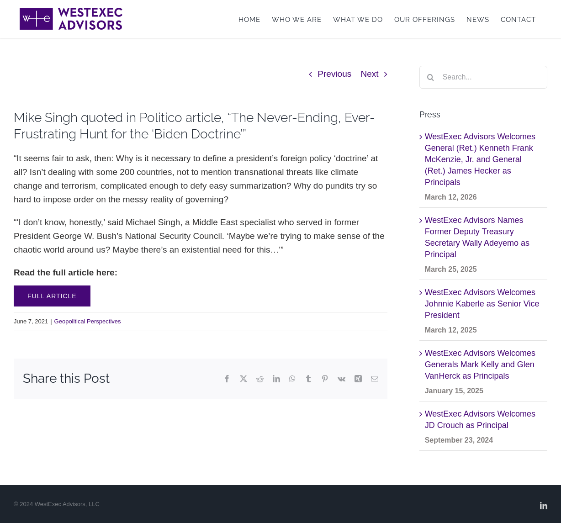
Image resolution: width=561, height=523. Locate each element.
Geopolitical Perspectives (87, 321)
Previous (334, 74)
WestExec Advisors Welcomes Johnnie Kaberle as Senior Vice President (482, 304)
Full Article (52, 296)
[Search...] (483, 77)
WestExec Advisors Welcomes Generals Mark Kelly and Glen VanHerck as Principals (480, 364)
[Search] (430, 77)
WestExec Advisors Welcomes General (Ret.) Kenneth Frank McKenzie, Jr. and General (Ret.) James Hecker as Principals (480, 159)
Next (370, 74)
